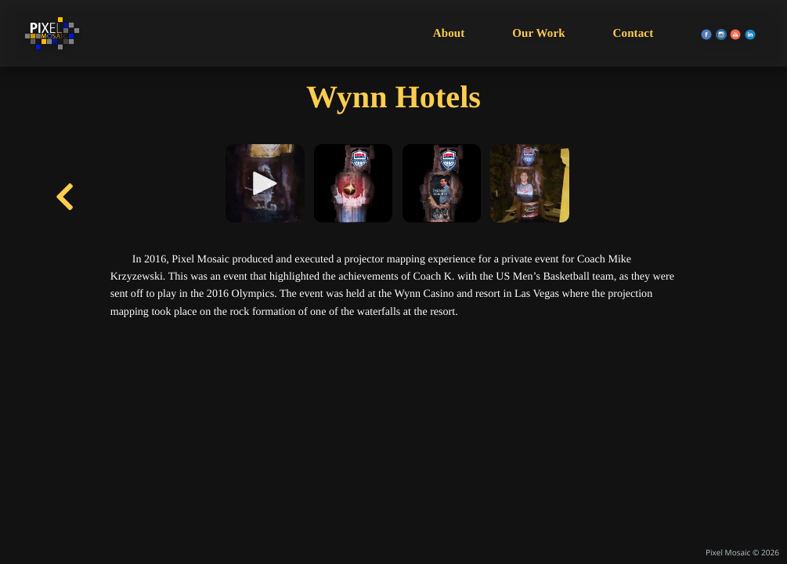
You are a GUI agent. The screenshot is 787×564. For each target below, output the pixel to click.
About (449, 33)
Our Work (538, 33)
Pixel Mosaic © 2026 (742, 552)
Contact (633, 33)
